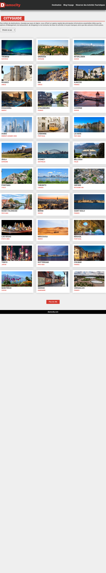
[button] (56, 5)
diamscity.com (53, 312)
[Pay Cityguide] (7, 30)
